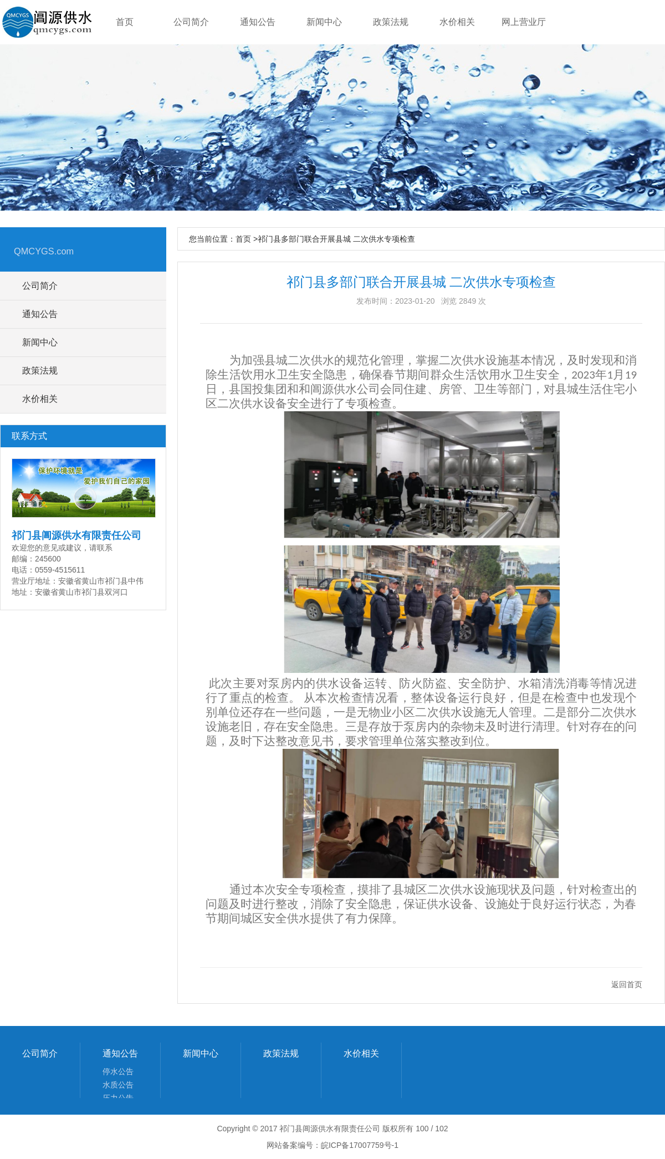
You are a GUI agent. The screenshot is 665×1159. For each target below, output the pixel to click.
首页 (243, 238)
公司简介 (40, 1053)
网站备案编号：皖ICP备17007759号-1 (332, 1145)
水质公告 (118, 1084)
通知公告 (120, 1053)
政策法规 (281, 1053)
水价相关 (361, 1053)
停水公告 (118, 1071)
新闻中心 (200, 1053)
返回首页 (626, 984)
